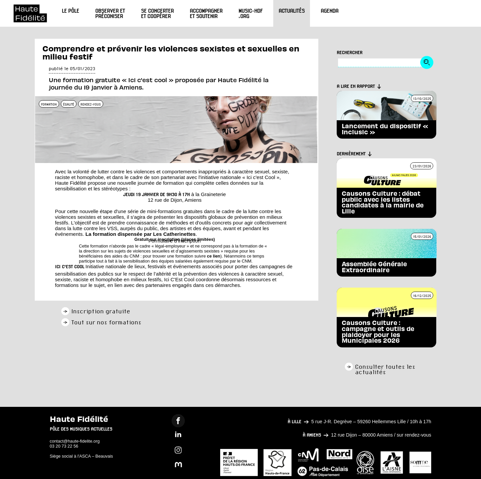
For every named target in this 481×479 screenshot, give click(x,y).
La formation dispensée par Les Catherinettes (141, 234)
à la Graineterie (208, 194)
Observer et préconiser (110, 13)
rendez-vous (91, 104)
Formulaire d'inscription (175, 241)
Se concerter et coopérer (157, 13)
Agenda (329, 11)
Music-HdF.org (250, 13)
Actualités (292, 11)
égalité (68, 104)
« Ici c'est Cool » (260, 177)
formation (49, 104)
